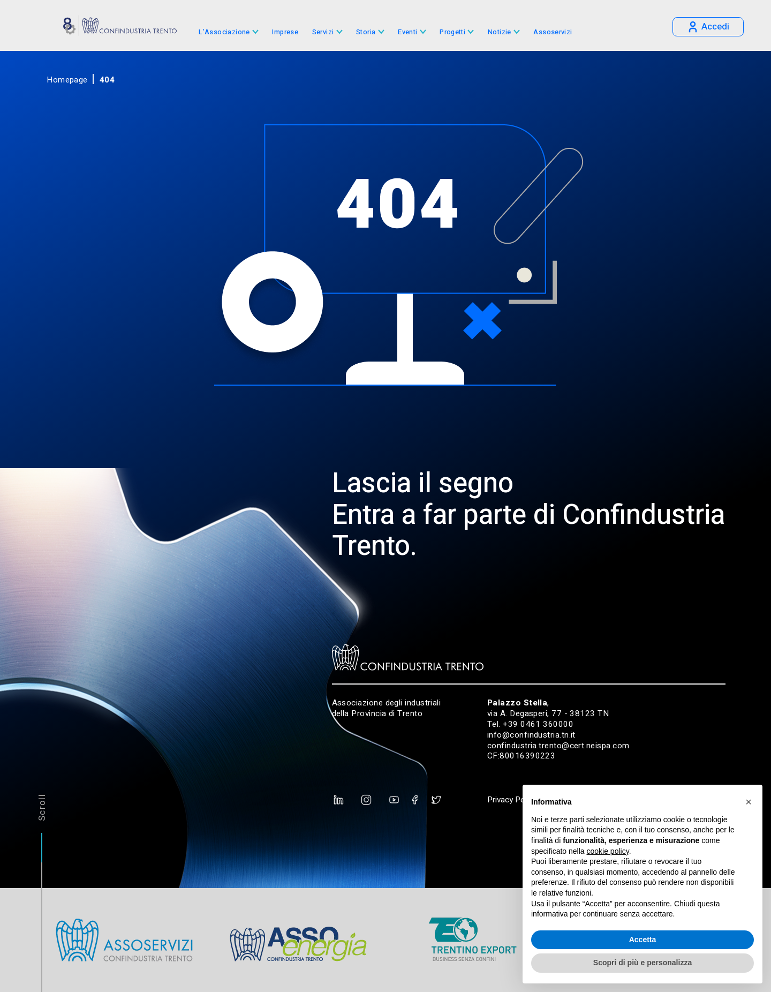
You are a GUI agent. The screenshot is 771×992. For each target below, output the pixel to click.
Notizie (499, 32)
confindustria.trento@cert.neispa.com (558, 745)
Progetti (452, 32)
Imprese (285, 32)
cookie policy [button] (608, 851)
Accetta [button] (642, 939)
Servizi (323, 32)
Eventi (407, 32)
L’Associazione (224, 32)
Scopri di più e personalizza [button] (642, 962)
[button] (748, 801)
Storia (365, 32)
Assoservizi (552, 32)
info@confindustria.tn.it (531, 735)
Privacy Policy (511, 800)
